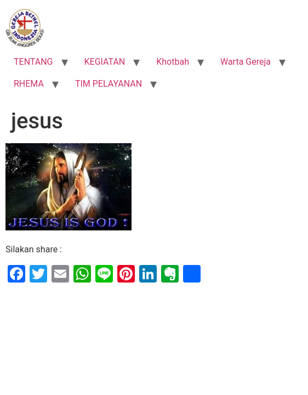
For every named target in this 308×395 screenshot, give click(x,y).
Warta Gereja (245, 62)
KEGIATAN (105, 62)
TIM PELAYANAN (108, 83)
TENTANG (33, 62)
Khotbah (172, 62)
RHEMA (29, 83)
